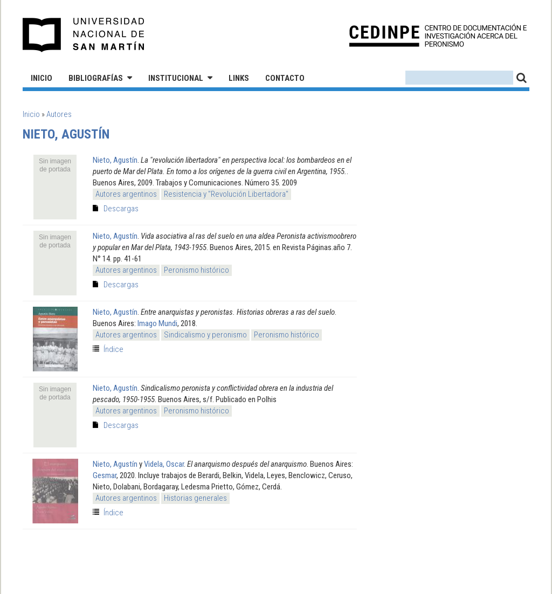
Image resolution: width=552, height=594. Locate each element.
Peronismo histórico (196, 270)
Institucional (175, 78)
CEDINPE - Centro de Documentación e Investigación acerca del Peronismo (438, 35)
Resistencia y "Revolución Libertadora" (226, 194)
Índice (113, 349)
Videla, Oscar (164, 464)
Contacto (285, 78)
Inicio (41, 78)
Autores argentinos (126, 194)
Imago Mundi (157, 323)
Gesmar (104, 475)
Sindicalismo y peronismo (205, 335)
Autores (59, 114)
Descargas (121, 208)
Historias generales (195, 498)
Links (239, 78)
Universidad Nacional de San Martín (84, 35)
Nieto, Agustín (115, 160)
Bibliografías (95, 78)
